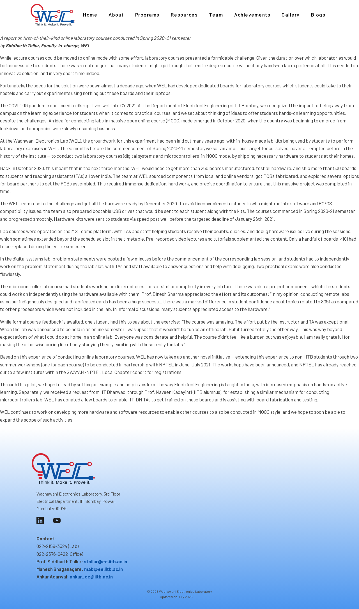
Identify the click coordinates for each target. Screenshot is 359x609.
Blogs (318, 14)
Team (216, 14)
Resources (184, 14)
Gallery (291, 14)
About (116, 14)
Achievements (252, 14)
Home (90, 14)
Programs (147, 14)
